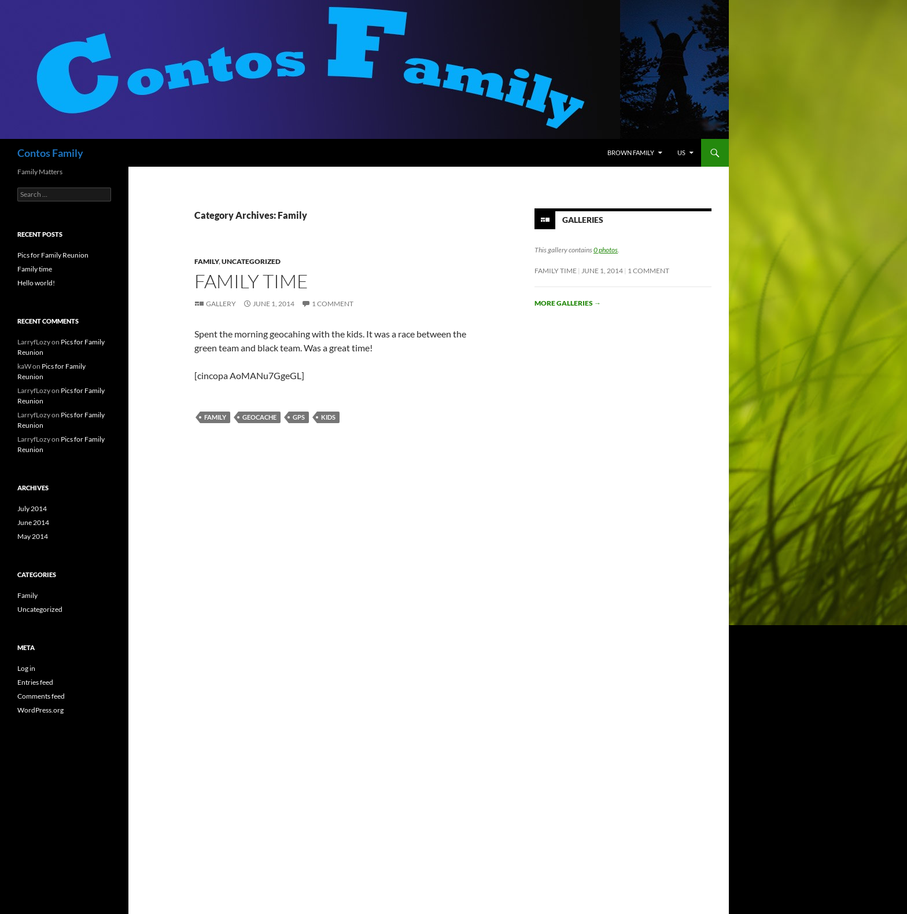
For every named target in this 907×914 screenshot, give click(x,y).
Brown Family (630, 152)
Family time (251, 281)
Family (206, 261)
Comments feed (41, 696)
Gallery (221, 303)
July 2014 (32, 508)
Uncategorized (251, 261)
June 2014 (33, 522)
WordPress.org (40, 710)
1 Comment (332, 303)
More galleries (567, 303)
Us (681, 152)
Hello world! (36, 282)
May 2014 (32, 536)
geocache (259, 417)
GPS (299, 417)
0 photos (605, 249)
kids (328, 417)
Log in (26, 668)
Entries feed (35, 682)
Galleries (582, 220)
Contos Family (50, 152)
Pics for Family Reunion (53, 255)
